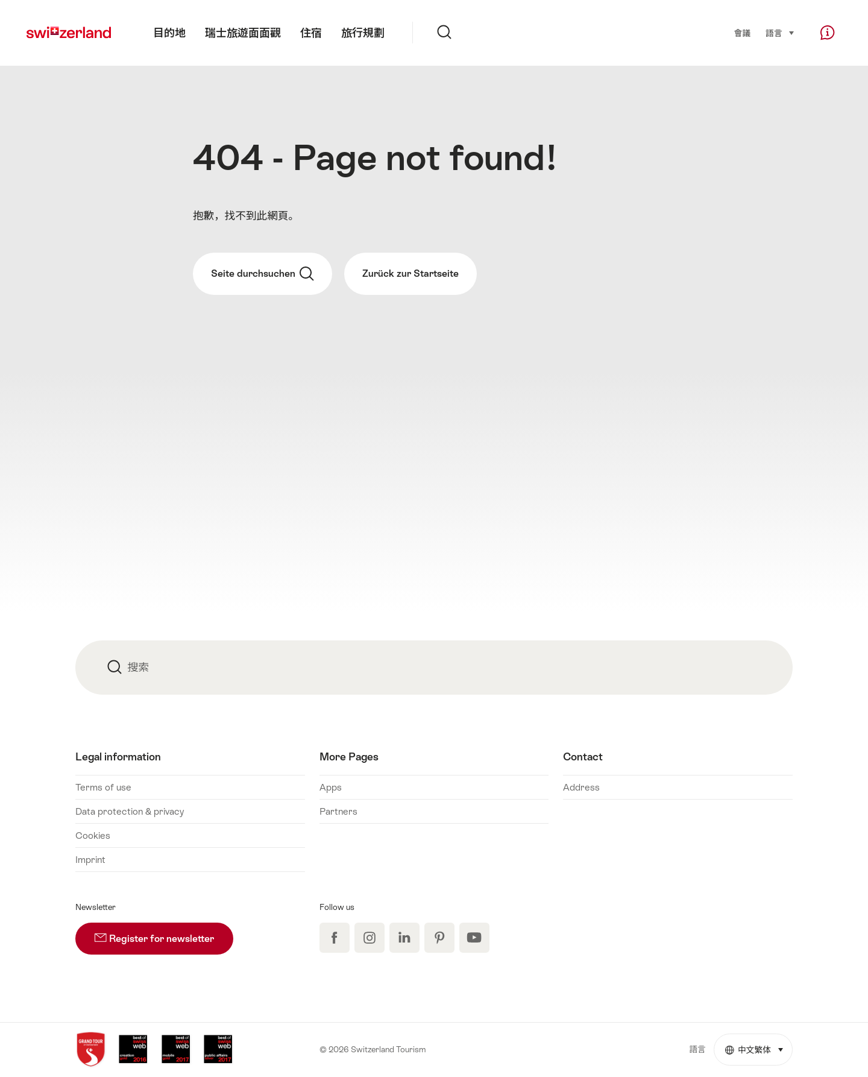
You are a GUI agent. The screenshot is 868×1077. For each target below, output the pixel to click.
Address (581, 787)
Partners (338, 811)
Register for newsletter (164, 933)
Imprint (90, 859)
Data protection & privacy (129, 811)
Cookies (92, 835)
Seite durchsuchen (262, 274)
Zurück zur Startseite (410, 273)
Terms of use (103, 787)
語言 (780, 32)
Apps (330, 787)
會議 (742, 33)
